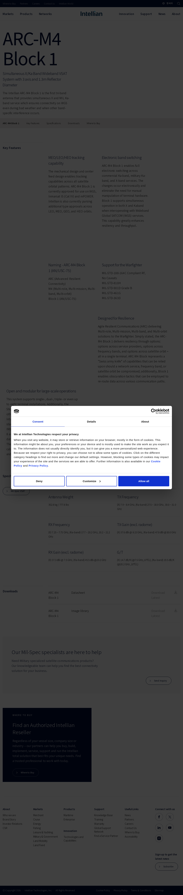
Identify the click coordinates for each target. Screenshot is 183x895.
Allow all (143, 480)
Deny (39, 480)
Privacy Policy (38, 465)
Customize (92, 480)
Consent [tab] (38, 421)
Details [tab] (91, 421)
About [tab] (145, 421)
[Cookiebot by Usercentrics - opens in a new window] (153, 411)
